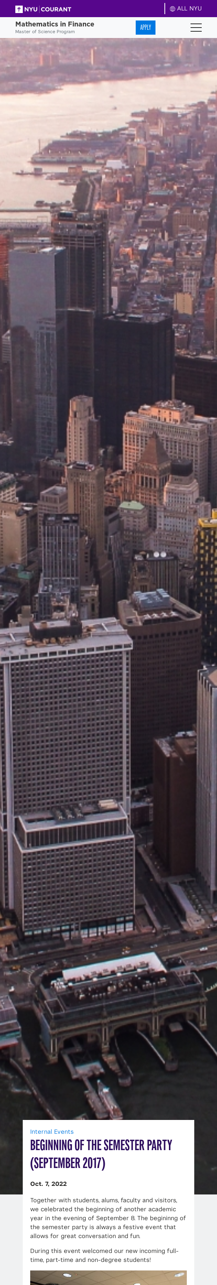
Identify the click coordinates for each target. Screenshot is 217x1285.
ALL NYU (186, 8)
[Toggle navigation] (196, 27)
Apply (145, 27)
